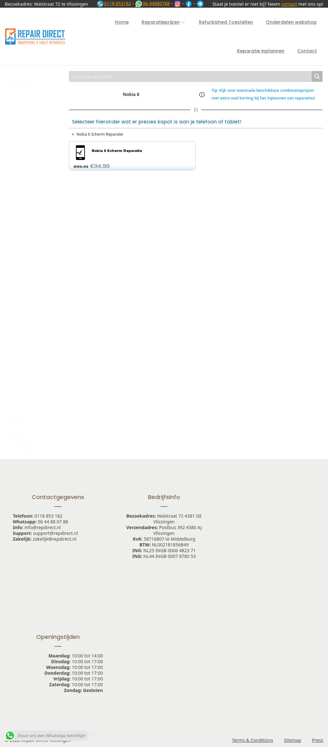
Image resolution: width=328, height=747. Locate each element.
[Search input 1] (190, 76)
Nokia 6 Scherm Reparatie (100, 134)
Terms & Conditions (252, 740)
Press (317, 740)
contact (289, 4)
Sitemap (292, 740)
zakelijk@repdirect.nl (54, 539)
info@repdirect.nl (42, 527)
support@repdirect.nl (55, 533)
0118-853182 (113, 3)
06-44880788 (152, 3)
